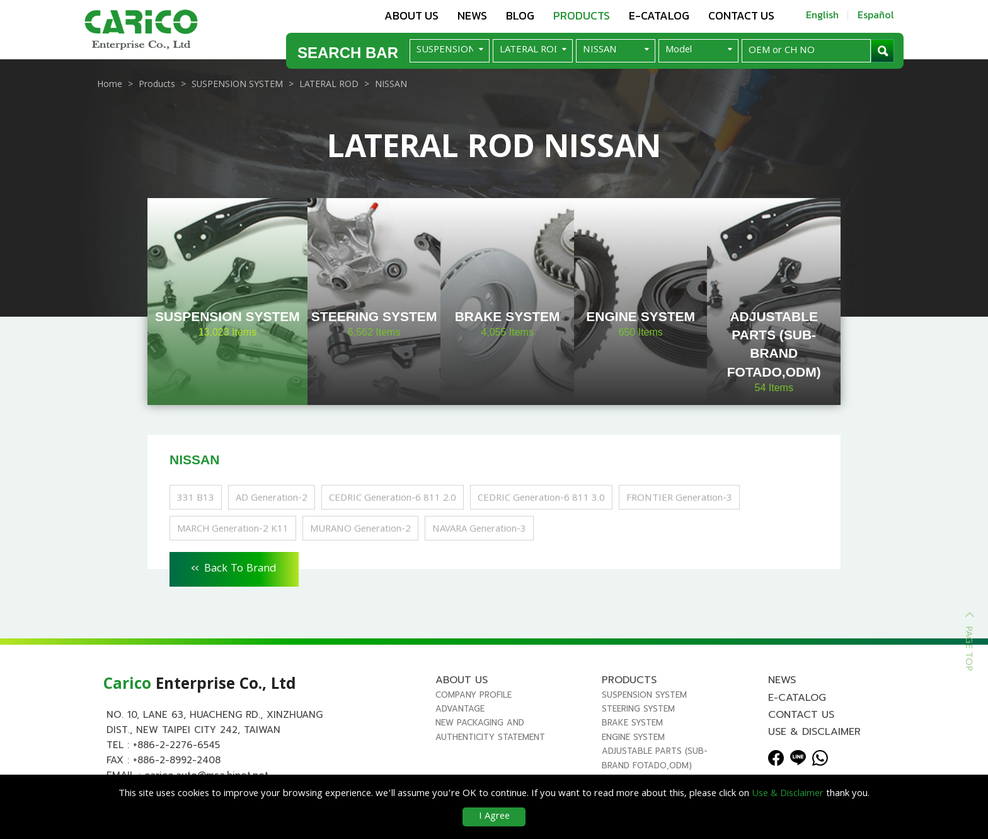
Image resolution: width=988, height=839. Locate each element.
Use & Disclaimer (814, 731)
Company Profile (473, 695)
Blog (520, 15)
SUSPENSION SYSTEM (644, 695)
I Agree (494, 817)
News (472, 15)
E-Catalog (659, 15)
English (822, 14)
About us (411, 15)
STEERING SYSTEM (638, 709)
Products (581, 15)
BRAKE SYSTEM (632, 723)
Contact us (741, 15)
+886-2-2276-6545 (176, 745)
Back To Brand (234, 567)
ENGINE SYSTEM (633, 737)
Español (876, 14)
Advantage (460, 709)
